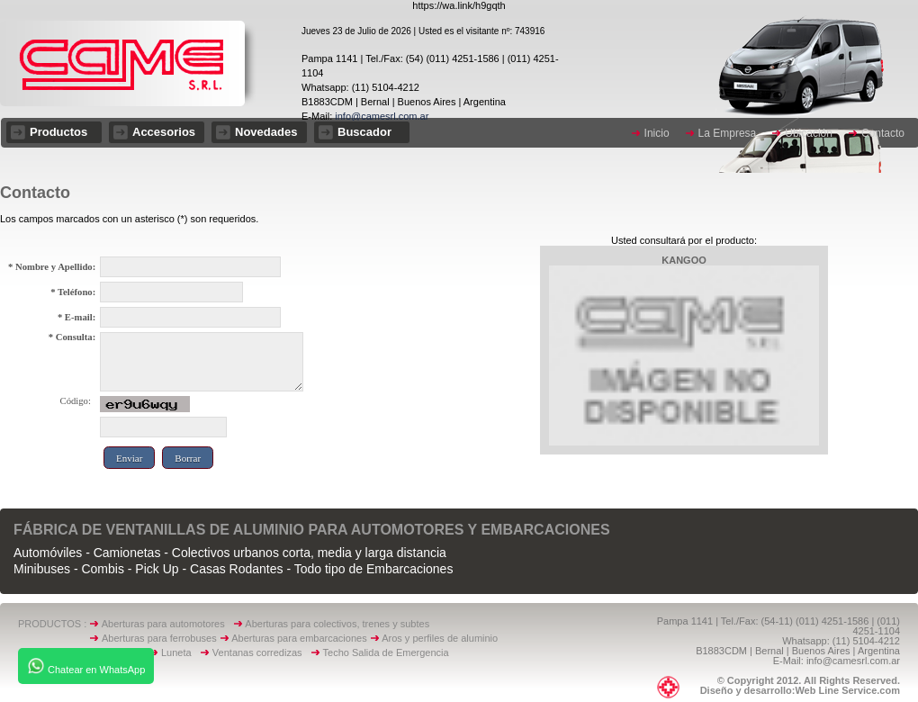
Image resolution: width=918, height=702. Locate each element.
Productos (58, 132)
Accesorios (163, 132)
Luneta (180, 652)
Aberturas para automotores (163, 623)
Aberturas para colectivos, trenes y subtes (337, 623)
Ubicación (808, 133)
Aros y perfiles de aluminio (442, 638)
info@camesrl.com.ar (380, 116)
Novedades (266, 132)
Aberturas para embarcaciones (298, 638)
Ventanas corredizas (261, 652)
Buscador (365, 132)
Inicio (657, 133)
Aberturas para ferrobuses (161, 638)
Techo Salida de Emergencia (386, 652)
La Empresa (727, 133)
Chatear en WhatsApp (86, 666)
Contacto (882, 133)
